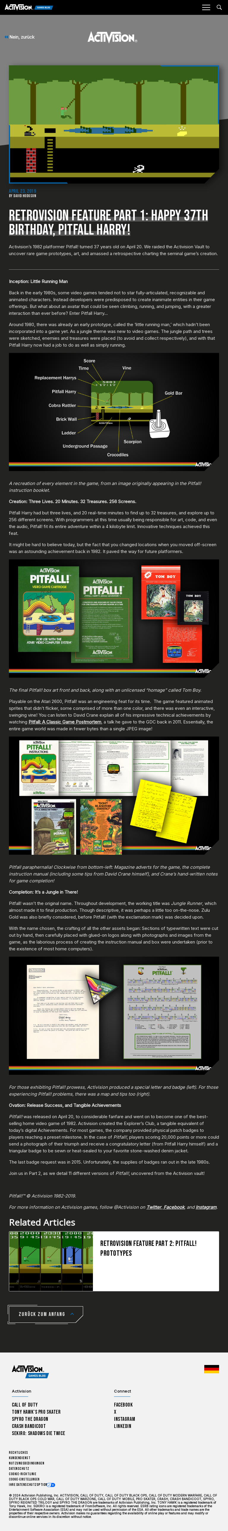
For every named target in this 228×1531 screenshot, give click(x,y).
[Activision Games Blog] (28, 8)
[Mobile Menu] (206, 7)
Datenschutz (19, 1469)
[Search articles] (219, 7)
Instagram (124, 1419)
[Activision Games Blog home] (30, 1372)
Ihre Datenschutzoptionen (30, 1485)
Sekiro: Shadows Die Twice (38, 1433)
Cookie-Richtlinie (22, 1474)
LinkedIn (123, 1426)
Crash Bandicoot (29, 1426)
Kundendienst (20, 1458)
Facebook (123, 1405)
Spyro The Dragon (30, 1419)
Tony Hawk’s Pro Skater (36, 1412)
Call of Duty (25, 1405)
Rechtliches (18, 1453)
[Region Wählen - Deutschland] (211, 1369)
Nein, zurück (19, 37)
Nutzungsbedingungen (26, 1463)
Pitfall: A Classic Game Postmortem (64, 722)
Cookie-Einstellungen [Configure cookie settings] (24, 1479)
